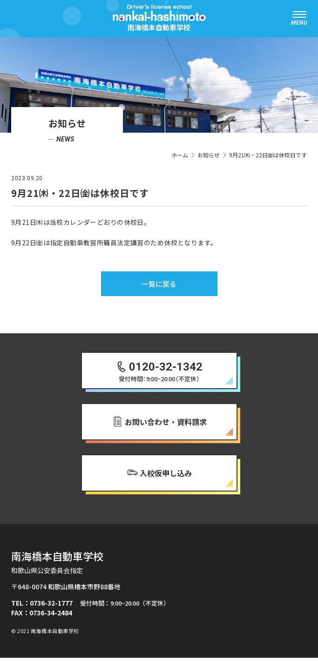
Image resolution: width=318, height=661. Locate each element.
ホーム (179, 155)
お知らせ (208, 155)
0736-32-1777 (51, 606)
